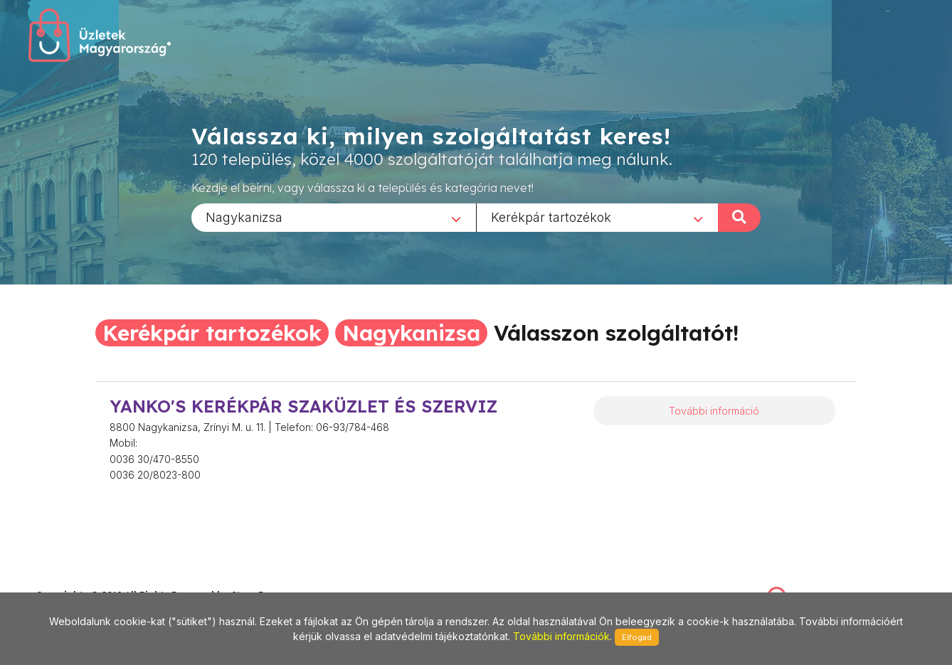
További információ (714, 411)
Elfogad (637, 637)
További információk (561, 636)
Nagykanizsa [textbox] (244, 216)
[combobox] (333, 217)
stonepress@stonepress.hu (93, 579)
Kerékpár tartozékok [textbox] (551, 216)
